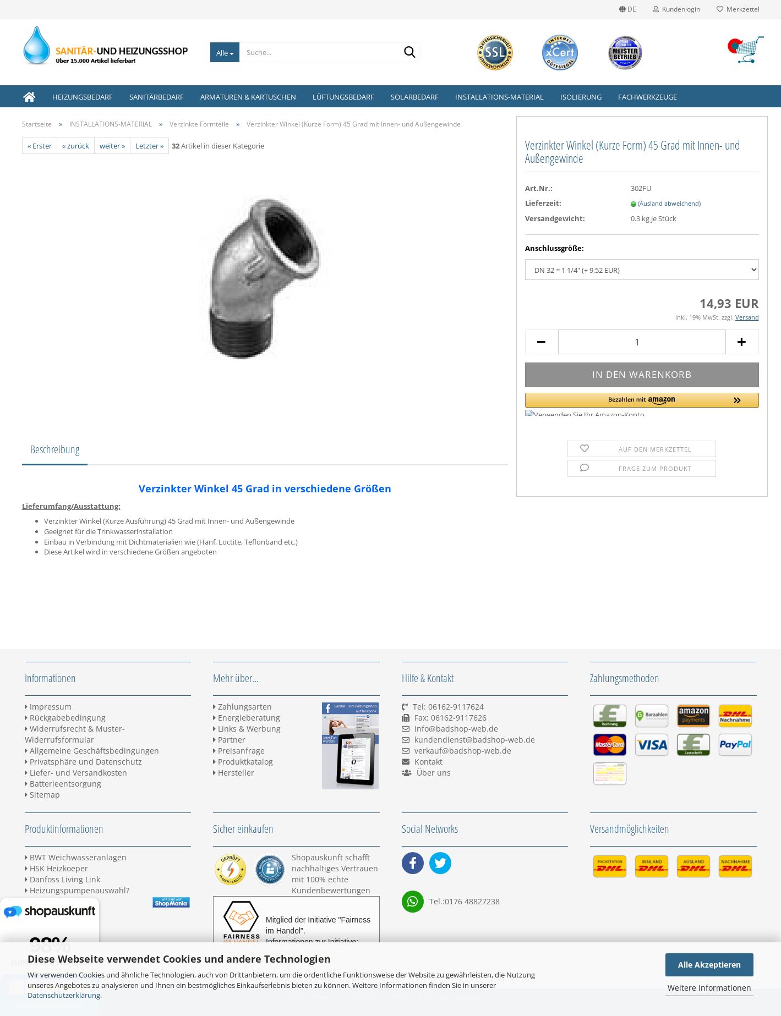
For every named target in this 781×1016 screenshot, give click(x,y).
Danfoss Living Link (62, 879)
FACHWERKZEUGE (647, 97)
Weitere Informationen (709, 987)
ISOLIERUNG (581, 97)
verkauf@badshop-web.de (462, 750)
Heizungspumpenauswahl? (77, 890)
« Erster (40, 146)
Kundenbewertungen (331, 890)
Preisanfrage (239, 750)
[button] (642, 404)
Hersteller (233, 772)
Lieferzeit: (543, 203)
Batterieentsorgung (63, 783)
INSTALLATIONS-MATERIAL (499, 97)
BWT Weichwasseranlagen (76, 857)
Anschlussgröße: (554, 248)
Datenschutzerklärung (64, 995)
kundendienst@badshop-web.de (474, 739)
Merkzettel (738, 9)
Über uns (434, 772)
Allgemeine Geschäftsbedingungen (92, 750)
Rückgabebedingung (65, 717)
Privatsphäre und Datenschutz (83, 761)
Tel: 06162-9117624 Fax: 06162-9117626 (444, 717)
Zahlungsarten (242, 706)
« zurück (75, 146)
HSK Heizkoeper (56, 868)
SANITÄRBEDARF (156, 97)
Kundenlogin (676, 9)
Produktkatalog (243, 761)
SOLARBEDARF (415, 97)
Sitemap (42, 794)
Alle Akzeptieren (709, 964)
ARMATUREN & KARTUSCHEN (248, 97)
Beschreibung (54, 449)
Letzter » (149, 146)
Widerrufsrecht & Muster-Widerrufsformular (75, 734)
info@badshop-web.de (456, 728)
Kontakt (428, 761)
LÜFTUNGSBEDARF (343, 97)
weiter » (112, 146)
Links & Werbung (247, 728)
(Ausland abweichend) (669, 203)
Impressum (48, 706)
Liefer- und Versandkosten (76, 772)
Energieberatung (246, 717)
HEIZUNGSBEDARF (82, 97)
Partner (229, 739)
